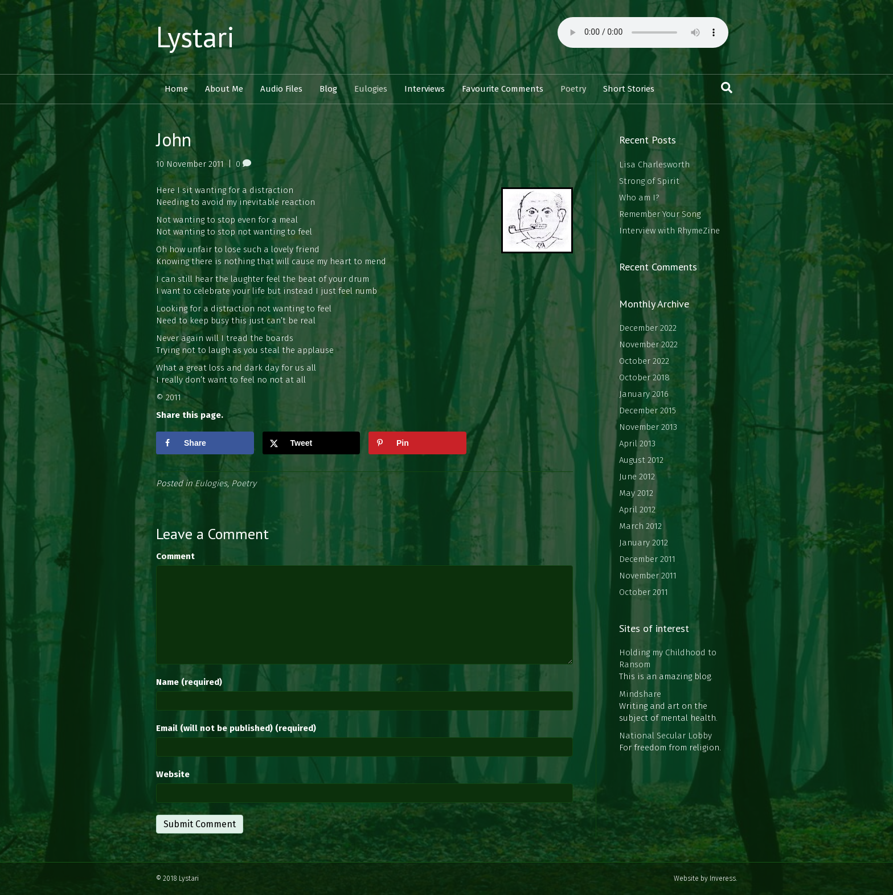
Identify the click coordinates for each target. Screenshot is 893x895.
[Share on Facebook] (205, 443)
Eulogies (370, 89)
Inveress (723, 878)
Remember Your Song (660, 214)
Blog (328, 89)
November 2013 (648, 427)
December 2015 (647, 410)
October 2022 (644, 361)
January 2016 (644, 394)
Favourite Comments (502, 89)
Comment (175, 556)
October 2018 (644, 377)
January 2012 (643, 542)
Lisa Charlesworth (654, 164)
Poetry (573, 89)
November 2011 (648, 575)
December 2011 (647, 559)
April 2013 (637, 443)
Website (173, 774)
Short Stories (628, 89)
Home (176, 89)
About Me (224, 89)
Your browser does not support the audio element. (643, 32)
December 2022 (648, 328)
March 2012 (640, 526)
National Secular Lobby (665, 735)
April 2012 (637, 509)
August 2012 (641, 460)
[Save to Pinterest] (417, 443)
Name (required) (189, 682)
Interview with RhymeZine (669, 230)
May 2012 (636, 493)
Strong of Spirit (649, 181)
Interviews (424, 89)
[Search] (726, 87)
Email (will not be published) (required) (236, 728)
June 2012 (637, 476)
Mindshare (640, 694)
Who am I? (639, 197)
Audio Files (281, 89)
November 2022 (648, 344)
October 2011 (643, 592)
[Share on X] (312, 443)
